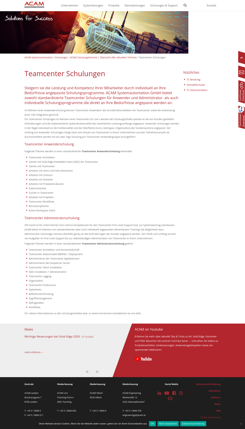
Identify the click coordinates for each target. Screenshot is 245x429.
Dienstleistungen (135, 5)
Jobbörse (215, 397)
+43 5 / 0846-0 (34, 410)
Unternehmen (69, 5)
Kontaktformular (196, 84)
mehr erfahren (32, 352)
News (217, 404)
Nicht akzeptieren (168, 423)
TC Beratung (193, 79)
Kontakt (211, 5)
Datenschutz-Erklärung (208, 384)
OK (152, 423)
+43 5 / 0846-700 (133, 410)
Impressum (214, 390)
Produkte (113, 5)
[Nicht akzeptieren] (240, 423)
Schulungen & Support (164, 5)
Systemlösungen (93, 5)
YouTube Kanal (179, 340)
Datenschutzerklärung (193, 423)
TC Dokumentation (197, 90)
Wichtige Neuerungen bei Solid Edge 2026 (52, 336)
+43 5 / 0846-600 (68, 410)
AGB (218, 410)
